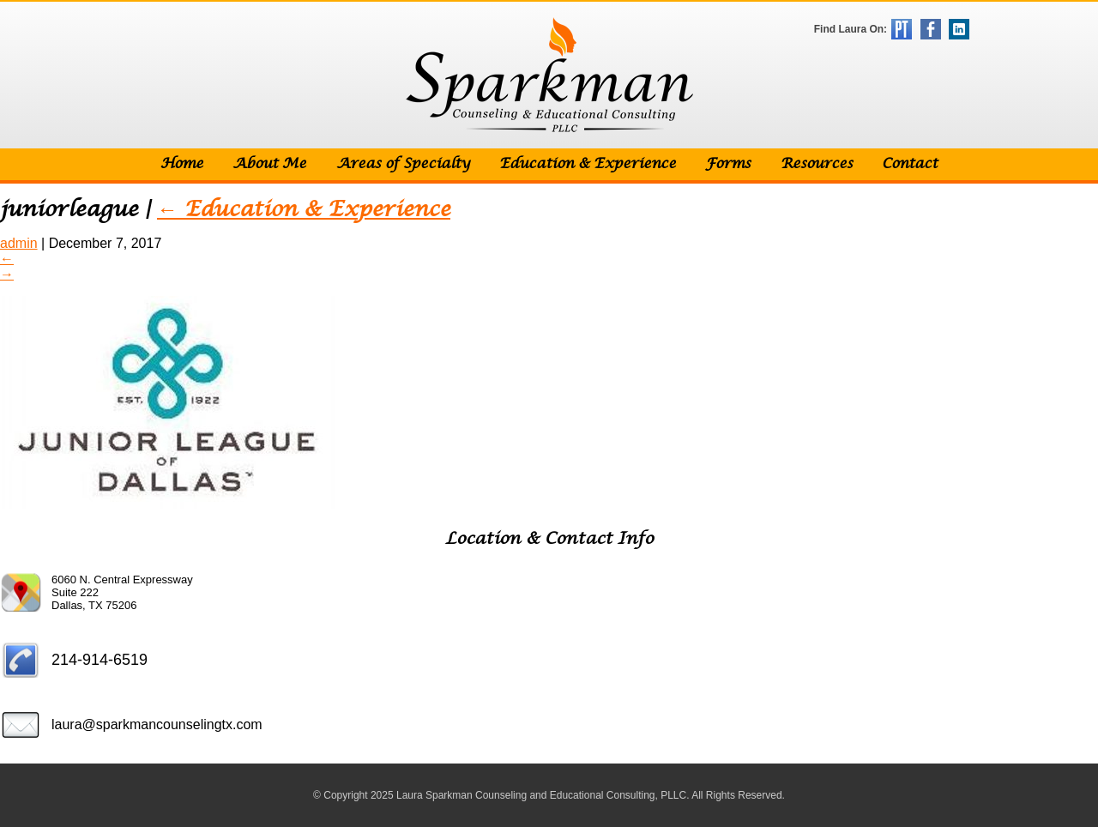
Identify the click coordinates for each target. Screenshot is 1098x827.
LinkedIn (959, 29)
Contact (910, 164)
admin (19, 243)
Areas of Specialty (403, 164)
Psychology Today (901, 29)
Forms (728, 164)
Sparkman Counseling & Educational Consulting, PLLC (549, 75)
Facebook (930, 29)
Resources (817, 164)
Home (181, 164)
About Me (269, 164)
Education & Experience (587, 164)
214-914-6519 (99, 659)
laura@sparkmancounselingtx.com (156, 724)
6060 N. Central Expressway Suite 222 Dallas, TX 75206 (122, 592)
